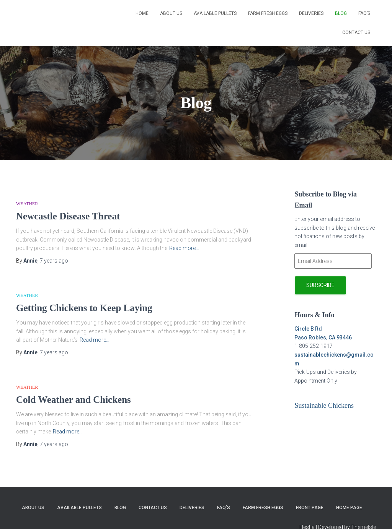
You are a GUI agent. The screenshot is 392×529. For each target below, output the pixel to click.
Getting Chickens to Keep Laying (84, 308)
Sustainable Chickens (323, 405)
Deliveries (311, 13)
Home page (349, 507)
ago (54, 261)
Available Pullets (215, 13)
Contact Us (356, 32)
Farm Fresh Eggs (267, 13)
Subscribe (320, 285)
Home (142, 13)
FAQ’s (364, 13)
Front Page (309, 507)
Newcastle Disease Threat (68, 216)
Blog (341, 13)
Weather (27, 203)
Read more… (184, 248)
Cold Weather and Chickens (73, 399)
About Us (171, 13)
